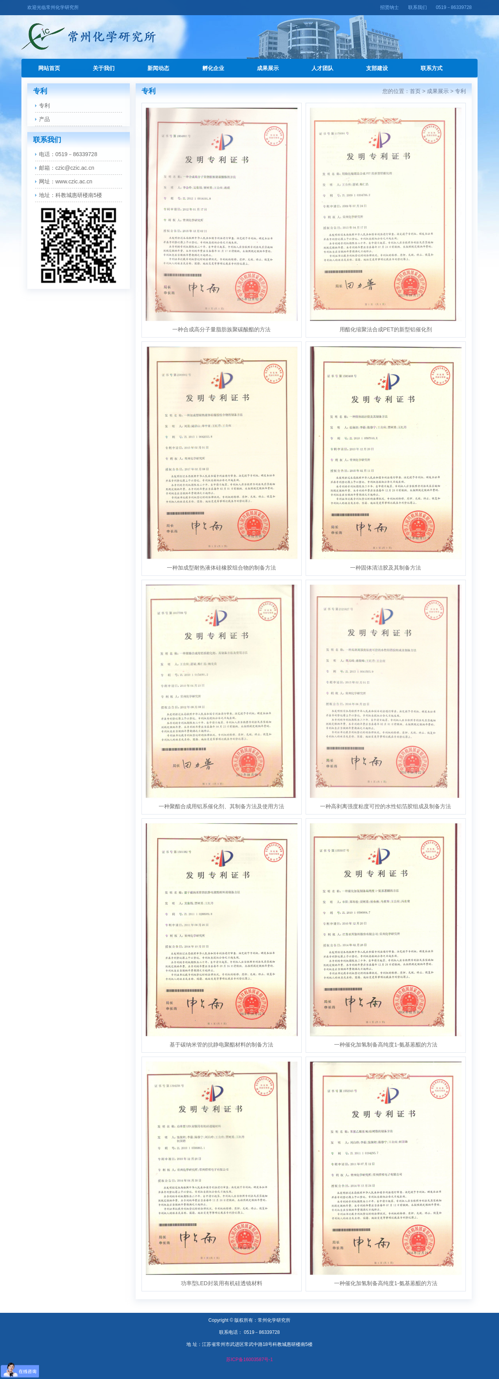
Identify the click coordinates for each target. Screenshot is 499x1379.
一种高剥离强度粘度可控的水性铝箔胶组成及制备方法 (385, 806)
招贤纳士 (389, 7)
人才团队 (322, 68)
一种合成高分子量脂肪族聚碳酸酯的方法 (221, 329)
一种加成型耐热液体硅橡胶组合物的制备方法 (221, 568)
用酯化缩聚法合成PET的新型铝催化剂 (386, 329)
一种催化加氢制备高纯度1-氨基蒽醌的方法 (385, 1044)
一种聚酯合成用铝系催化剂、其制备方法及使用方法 (221, 806)
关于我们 (104, 68)
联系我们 (417, 7)
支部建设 (377, 68)
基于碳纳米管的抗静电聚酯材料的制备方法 (221, 1044)
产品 (44, 119)
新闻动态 (158, 68)
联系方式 (431, 68)
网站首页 (49, 68)
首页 (415, 91)
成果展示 (268, 68)
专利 (44, 105)
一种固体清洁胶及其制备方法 (385, 568)
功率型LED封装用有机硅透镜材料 (221, 1283)
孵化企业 (213, 68)
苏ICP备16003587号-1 (249, 1359)
